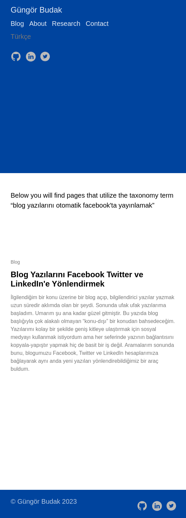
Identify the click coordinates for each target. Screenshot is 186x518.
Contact (97, 23)
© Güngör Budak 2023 (44, 501)
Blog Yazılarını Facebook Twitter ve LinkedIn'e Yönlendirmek (77, 279)
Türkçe (21, 36)
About (37, 23)
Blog (17, 23)
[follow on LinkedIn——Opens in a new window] (32, 54)
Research (66, 23)
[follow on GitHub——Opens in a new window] (17, 54)
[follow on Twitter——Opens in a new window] (46, 54)
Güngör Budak (36, 9)
